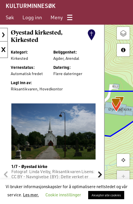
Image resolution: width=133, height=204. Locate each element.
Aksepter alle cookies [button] (106, 195)
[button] (5, 174)
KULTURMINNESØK (30, 5)
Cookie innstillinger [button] (63, 194)
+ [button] (123, 177)
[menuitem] (9, 17)
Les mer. (31, 194)
